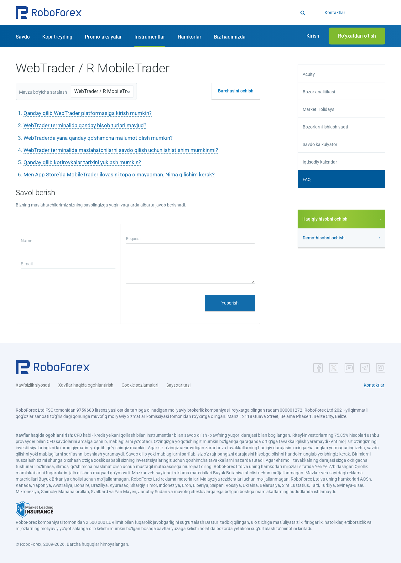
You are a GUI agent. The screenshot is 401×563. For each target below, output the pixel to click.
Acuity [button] (309, 74)
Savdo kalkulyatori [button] (320, 144)
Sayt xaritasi (178, 385)
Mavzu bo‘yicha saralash (43, 92)
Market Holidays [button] (318, 109)
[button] (48, 12)
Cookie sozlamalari (140, 385)
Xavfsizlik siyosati (33, 385)
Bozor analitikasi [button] (319, 91)
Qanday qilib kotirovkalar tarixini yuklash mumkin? (82, 162)
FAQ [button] (307, 179)
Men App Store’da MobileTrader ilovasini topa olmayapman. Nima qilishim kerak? (119, 174)
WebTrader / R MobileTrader (102, 91)
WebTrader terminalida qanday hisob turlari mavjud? (84, 125)
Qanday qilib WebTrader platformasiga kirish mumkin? (87, 113)
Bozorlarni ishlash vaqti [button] (325, 126)
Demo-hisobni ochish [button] (324, 237)
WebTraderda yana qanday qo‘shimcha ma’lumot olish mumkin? (98, 138)
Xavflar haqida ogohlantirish (85, 385)
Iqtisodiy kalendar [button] (320, 161)
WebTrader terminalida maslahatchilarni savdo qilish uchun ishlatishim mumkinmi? (120, 150)
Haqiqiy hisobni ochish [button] (324, 219)
